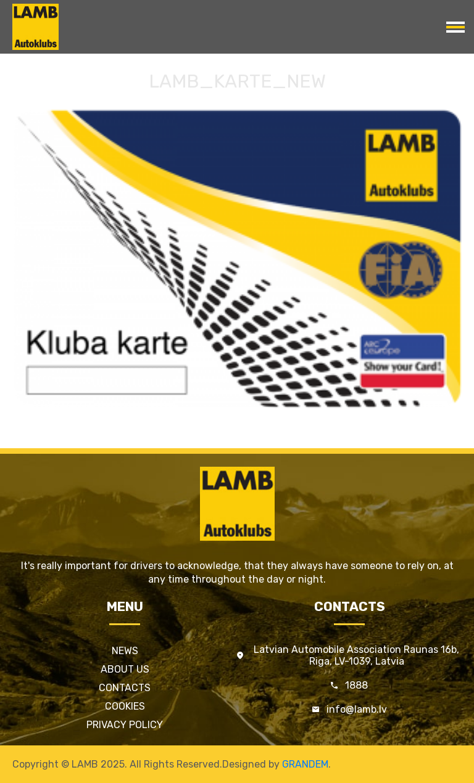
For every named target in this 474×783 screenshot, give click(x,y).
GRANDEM (305, 764)
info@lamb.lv (356, 709)
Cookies (125, 706)
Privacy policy (124, 725)
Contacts (125, 688)
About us (125, 669)
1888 (356, 685)
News (125, 651)
